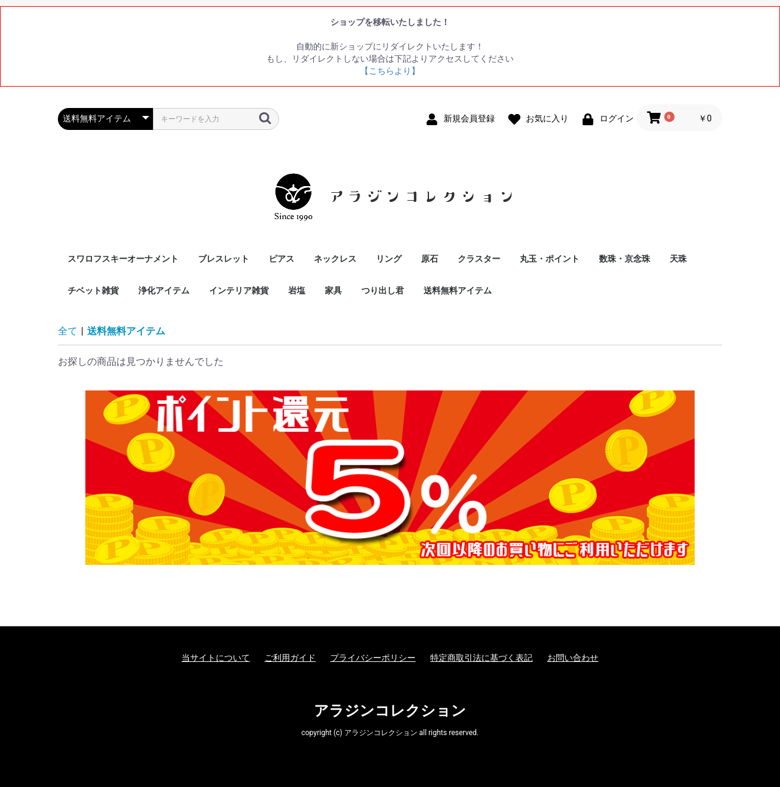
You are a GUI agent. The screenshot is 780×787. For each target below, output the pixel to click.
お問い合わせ (572, 658)
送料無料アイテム (458, 290)
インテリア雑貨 (239, 290)
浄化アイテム (164, 290)
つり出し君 (382, 290)
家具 (333, 290)
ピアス (281, 259)
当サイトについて (216, 658)
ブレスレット (223, 259)
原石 (429, 259)
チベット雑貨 (93, 290)
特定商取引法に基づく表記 (481, 658)
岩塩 (296, 290)
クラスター (479, 259)
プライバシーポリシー (373, 658)
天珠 (678, 259)
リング (389, 259)
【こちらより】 (390, 71)
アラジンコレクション (390, 710)
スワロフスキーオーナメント (123, 259)
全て (67, 331)
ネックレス (335, 259)
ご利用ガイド (290, 658)
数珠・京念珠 (624, 259)
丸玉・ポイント (550, 259)
